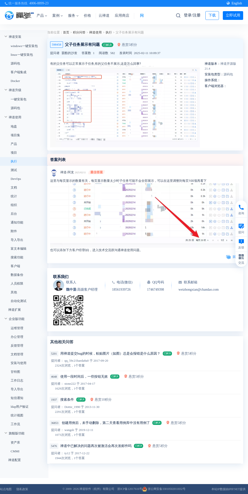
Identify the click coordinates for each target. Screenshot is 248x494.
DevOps (16, 179)
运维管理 (17, 328)
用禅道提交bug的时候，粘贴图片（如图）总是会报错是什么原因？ (110, 353)
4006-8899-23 (38, 3)
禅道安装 (15, 37)
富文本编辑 (18, 248)
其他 (14, 292)
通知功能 (17, 222)
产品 (42, 15)
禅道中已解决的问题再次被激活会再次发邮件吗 (96, 446)
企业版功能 (16, 319)
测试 (14, 170)
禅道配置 (14, 460)
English (234, 3)
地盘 (14, 126)
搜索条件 (67, 399)
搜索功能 (17, 257)
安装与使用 (18, 363)
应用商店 (122, 15)
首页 (66, 32)
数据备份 (17, 275)
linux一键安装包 (22, 54)
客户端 (15, 266)
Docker (15, 81)
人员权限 (17, 283)
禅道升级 (15, 90)
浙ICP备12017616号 (129, 489)
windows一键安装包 (24, 46)
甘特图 (15, 372)
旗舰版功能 (16, 433)
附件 (14, 231)
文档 (14, 187)
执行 (14, 161)
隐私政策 (22, 489)
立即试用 (233, 15)
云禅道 (104, 15)
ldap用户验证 (20, 406)
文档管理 (17, 354)
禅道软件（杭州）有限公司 (96, 489)
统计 (14, 196)
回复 (232, 257)
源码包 (15, 63)
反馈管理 (17, 345)
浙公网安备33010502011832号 (164, 489)
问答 (143, 15)
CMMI (15, 451)
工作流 (15, 424)
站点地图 (6, 489)
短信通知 (17, 398)
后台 (14, 213)
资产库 (15, 442)
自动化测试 (18, 301)
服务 (73, 15)
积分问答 (79, 32)
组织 (14, 205)
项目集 (15, 135)
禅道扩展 (14, 309)
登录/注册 (192, 15)
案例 (57, 15)
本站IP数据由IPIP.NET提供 (228, 489)
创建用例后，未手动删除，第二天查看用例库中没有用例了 (106, 423)
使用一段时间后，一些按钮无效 (84, 376)
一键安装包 (18, 99)
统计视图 (17, 415)
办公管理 (17, 337)
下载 (212, 15)
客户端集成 (18, 72)
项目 (14, 152)
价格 (87, 15)
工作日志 (17, 380)
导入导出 (17, 240)
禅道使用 (15, 117)
